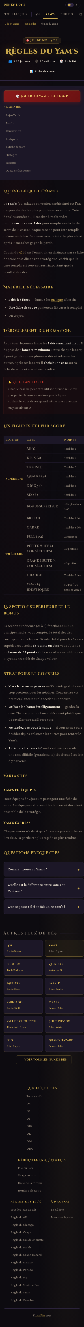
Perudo (66, 14)
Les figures (12, 139)
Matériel (10, 123)
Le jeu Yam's (13, 115)
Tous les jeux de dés (24, 1209)
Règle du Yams (20, 1292)
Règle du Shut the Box (25, 1285)
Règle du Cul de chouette (27, 1239)
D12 (29, 1133)
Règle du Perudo (22, 1269)
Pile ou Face (26, 1168)
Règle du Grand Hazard (26, 1254)
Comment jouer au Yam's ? (27, 869)
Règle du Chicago (22, 1224)
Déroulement (13, 131)
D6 (28, 1111)
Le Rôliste (57, 1209)
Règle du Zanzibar (22, 1300)
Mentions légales (62, 1217)
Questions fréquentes (18, 170)
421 (37, 14)
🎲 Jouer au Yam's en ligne (42, 96)
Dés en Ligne (15, 4)
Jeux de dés (30, 23)
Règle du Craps (21, 1232)
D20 (29, 1141)
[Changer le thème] (72, 5)
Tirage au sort (27, 1175)
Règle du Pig (19, 1277)
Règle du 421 (19, 1217)
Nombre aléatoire (29, 1190)
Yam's (50, 14)
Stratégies (11, 155)
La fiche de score (15, 146)
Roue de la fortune (30, 1183)
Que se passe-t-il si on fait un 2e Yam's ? (36, 906)
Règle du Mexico (22, 1262)
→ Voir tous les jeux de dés (44, 1060)
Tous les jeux (16, 14)
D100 (30, 1148)
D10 (29, 1126)
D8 (28, 1118)
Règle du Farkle (21, 1247)
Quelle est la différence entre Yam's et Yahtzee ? (36, 888)
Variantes (11, 162)
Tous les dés (35, 1096)
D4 (29, 1103)
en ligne (57, 299)
